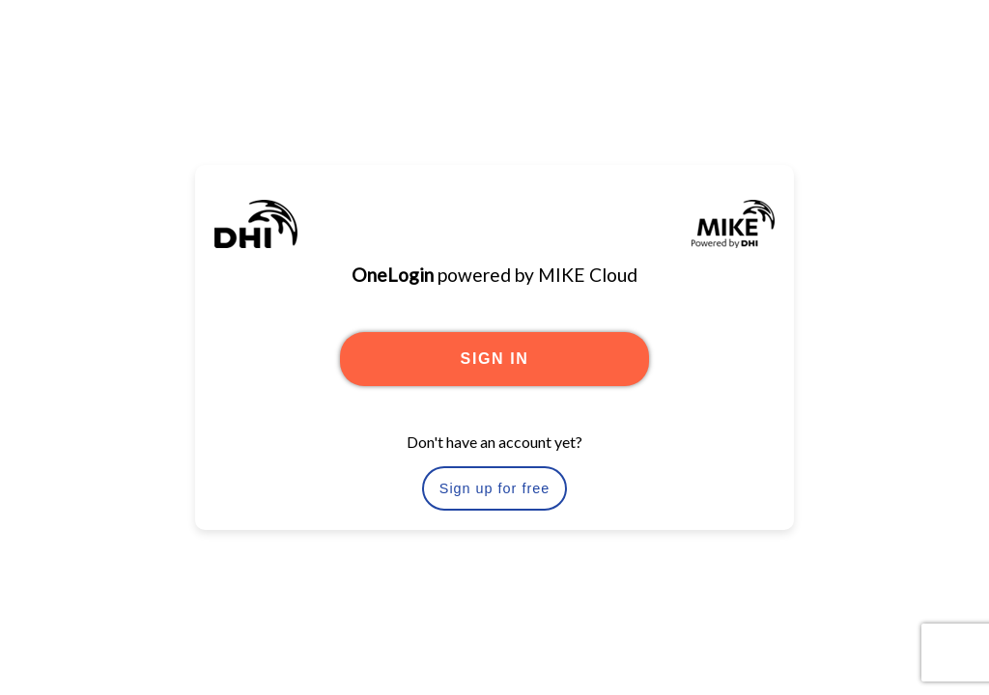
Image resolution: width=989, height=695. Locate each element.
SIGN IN (495, 358)
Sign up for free (494, 488)
